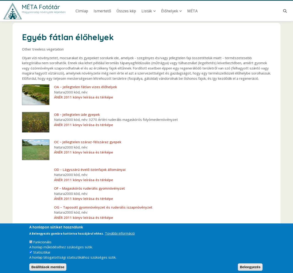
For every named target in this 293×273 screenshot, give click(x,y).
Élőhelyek (169, 10)
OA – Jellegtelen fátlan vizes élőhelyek (85, 87)
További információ (120, 236)
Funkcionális (42, 245)
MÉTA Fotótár (41, 7)
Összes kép (126, 10)
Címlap (82, 10)
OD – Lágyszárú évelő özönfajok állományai (90, 169)
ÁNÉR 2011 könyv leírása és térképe (83, 97)
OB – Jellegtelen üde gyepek (77, 114)
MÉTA (192, 10)
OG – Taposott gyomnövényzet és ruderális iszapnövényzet (103, 207)
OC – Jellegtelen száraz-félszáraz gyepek (87, 142)
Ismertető (102, 10)
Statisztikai (41, 255)
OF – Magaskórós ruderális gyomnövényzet (89, 188)
